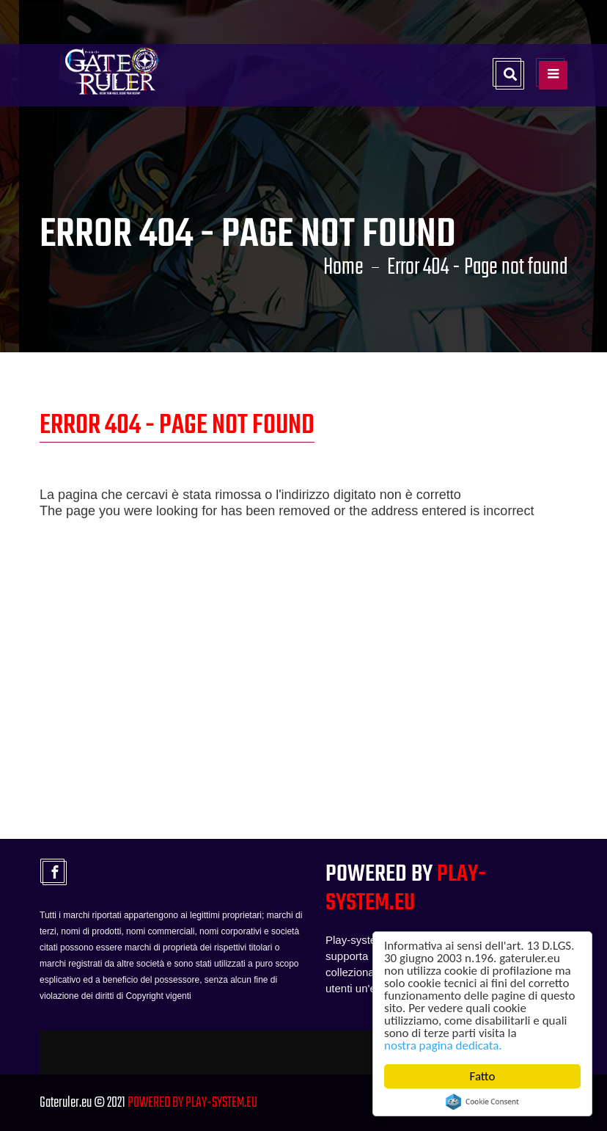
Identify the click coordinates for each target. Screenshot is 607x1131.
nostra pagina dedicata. (443, 1045)
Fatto (483, 1076)
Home (343, 268)
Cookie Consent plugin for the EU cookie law (482, 1102)
